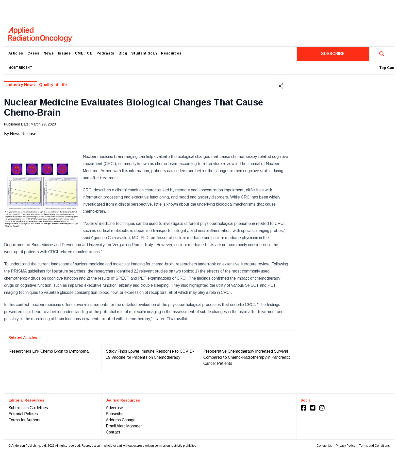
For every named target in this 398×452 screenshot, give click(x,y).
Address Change (121, 420)
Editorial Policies (23, 414)
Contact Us (324, 445)
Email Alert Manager (124, 426)
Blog (123, 53)
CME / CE (83, 53)
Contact (113, 432)
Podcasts (105, 53)
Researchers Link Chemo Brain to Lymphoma (48, 351)
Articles (15, 53)
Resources (171, 53)
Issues (64, 53)
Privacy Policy (345, 445)
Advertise (114, 408)
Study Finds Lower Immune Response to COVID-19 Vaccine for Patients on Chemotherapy (150, 354)
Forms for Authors (24, 420)
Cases (33, 53)
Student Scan (144, 53)
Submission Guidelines (28, 408)
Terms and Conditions (374, 445)
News (49, 53)
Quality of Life (53, 85)
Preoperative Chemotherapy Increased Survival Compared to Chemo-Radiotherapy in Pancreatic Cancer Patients (247, 357)
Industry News (20, 85)
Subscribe (115, 414)
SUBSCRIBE (333, 53)
